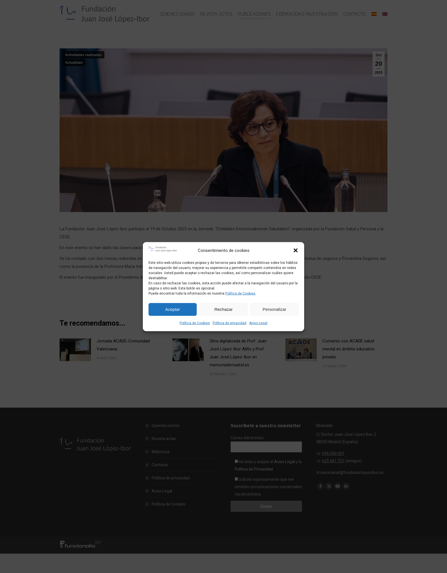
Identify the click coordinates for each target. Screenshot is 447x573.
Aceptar (172, 309)
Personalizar (274, 309)
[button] (295, 250)
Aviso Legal (258, 323)
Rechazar (223, 309)
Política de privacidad (229, 323)
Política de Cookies (240, 293)
